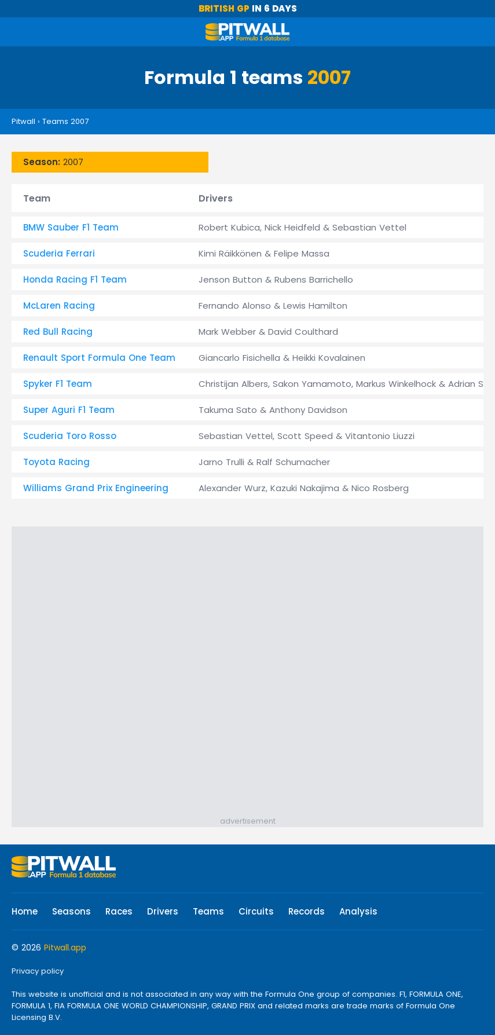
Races (119, 911)
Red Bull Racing (58, 332)
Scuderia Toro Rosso (69, 436)
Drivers (162, 911)
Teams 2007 (65, 121)
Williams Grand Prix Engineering (95, 488)
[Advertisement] (247, 668)
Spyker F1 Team (57, 384)
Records (306, 911)
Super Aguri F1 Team (69, 410)
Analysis (358, 911)
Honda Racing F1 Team (75, 279)
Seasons (71, 911)
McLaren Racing (59, 305)
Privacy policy (38, 971)
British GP (224, 8)
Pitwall (23, 121)
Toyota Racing (56, 462)
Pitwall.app (65, 947)
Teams (208, 911)
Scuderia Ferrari (59, 253)
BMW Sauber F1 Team (71, 227)
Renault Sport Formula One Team (99, 358)
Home (25, 911)
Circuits (256, 911)
